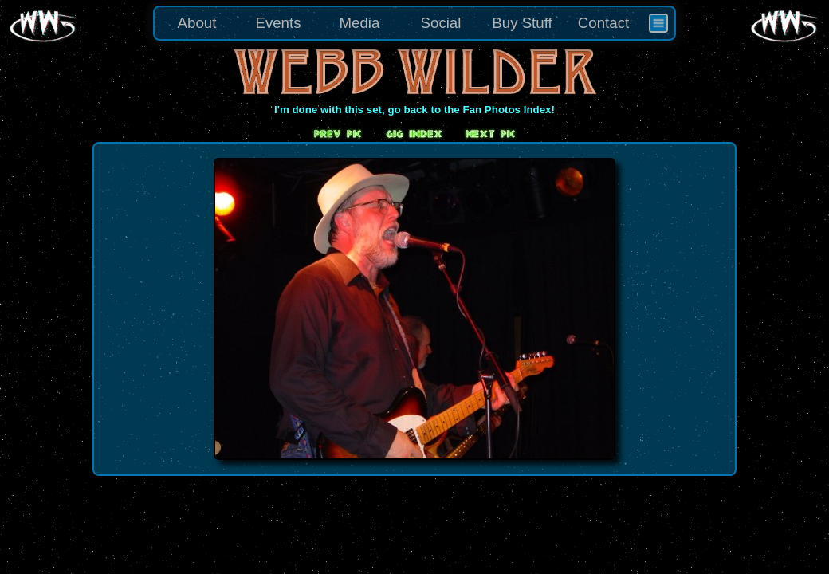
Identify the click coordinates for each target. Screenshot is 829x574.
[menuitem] (658, 23)
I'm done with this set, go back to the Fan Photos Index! (414, 110)
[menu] (414, 23)
